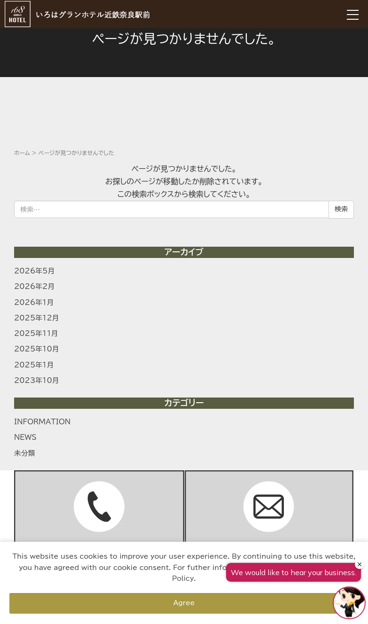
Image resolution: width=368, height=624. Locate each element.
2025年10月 (36, 348)
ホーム (22, 153)
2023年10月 (36, 380)
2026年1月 (34, 302)
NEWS (25, 437)
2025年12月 (36, 317)
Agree (184, 603)
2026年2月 (34, 286)
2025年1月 (34, 364)
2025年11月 (36, 333)
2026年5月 (34, 270)
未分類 (24, 453)
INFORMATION (42, 421)
